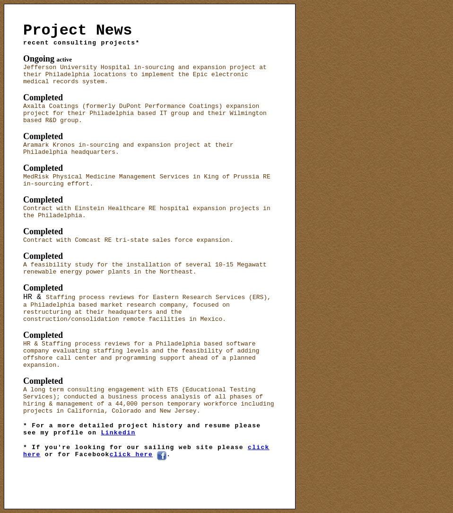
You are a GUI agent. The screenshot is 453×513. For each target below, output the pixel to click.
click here (131, 454)
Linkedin (118, 432)
